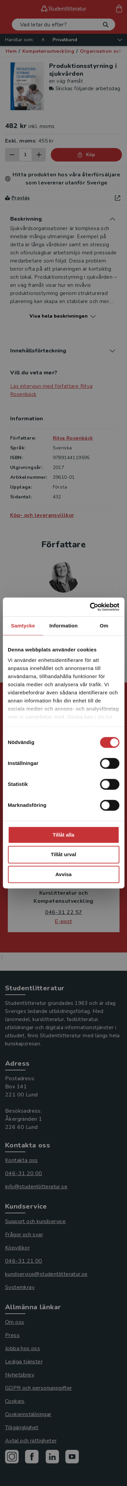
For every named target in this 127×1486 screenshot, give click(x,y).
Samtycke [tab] (23, 625)
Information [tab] (63, 625)
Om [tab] (104, 625)
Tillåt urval (63, 855)
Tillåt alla (64, 835)
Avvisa (64, 874)
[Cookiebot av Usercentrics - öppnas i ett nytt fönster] (90, 606)
